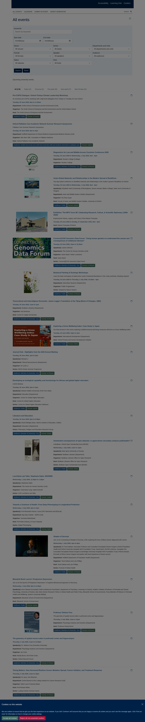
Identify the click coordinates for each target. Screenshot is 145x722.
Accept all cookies (10, 718)
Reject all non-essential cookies (32, 718)
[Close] (142, 704)
